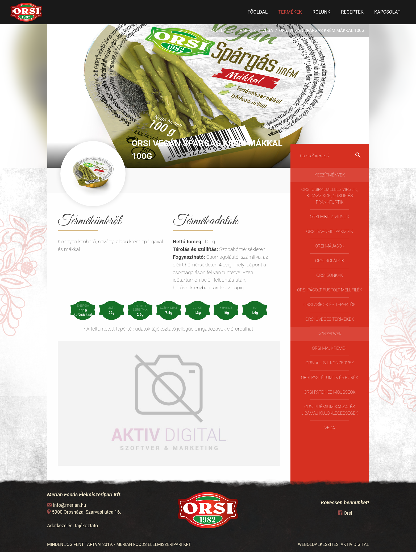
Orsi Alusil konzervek (329, 362)
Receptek (352, 12)
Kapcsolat (387, 12)
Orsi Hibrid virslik (330, 216)
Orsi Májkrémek (330, 348)
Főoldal (257, 12)
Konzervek (330, 333)
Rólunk (321, 12)
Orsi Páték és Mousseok (330, 392)
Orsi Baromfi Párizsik (329, 231)
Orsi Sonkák (330, 275)
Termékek (290, 12)
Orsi (348, 513)
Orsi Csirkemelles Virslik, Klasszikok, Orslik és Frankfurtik (329, 196)
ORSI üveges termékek (329, 319)
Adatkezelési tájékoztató (72, 525)
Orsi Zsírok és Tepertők (329, 304)
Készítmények (329, 175)
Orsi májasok (329, 246)
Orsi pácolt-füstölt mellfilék (329, 290)
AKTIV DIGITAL (355, 544)
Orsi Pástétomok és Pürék (330, 377)
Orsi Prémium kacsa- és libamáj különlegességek (329, 410)
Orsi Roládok (329, 260)
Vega (267, 30)
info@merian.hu (69, 505)
